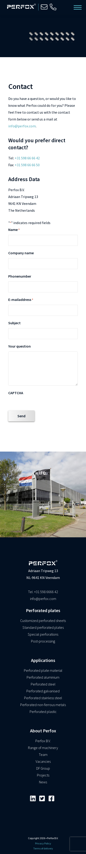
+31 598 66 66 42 (27, 158)
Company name (21, 253)
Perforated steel (43, 684)
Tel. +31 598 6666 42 (43, 591)
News (43, 782)
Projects (43, 775)
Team (43, 754)
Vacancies (43, 761)
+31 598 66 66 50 (27, 165)
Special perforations (43, 634)
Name (14, 230)
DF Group (43, 768)
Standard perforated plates (43, 627)
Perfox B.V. (43, 741)
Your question (19, 346)
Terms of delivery (43, 848)
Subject (14, 323)
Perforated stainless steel (43, 698)
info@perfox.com (22, 126)
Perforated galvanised (43, 691)
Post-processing (43, 641)
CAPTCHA (15, 393)
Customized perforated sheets (43, 620)
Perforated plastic (43, 711)
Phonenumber (19, 276)
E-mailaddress (20, 300)
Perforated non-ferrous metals (43, 704)
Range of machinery (43, 747)
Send (21, 416)
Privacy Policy (43, 843)
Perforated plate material (43, 670)
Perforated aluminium (43, 677)
